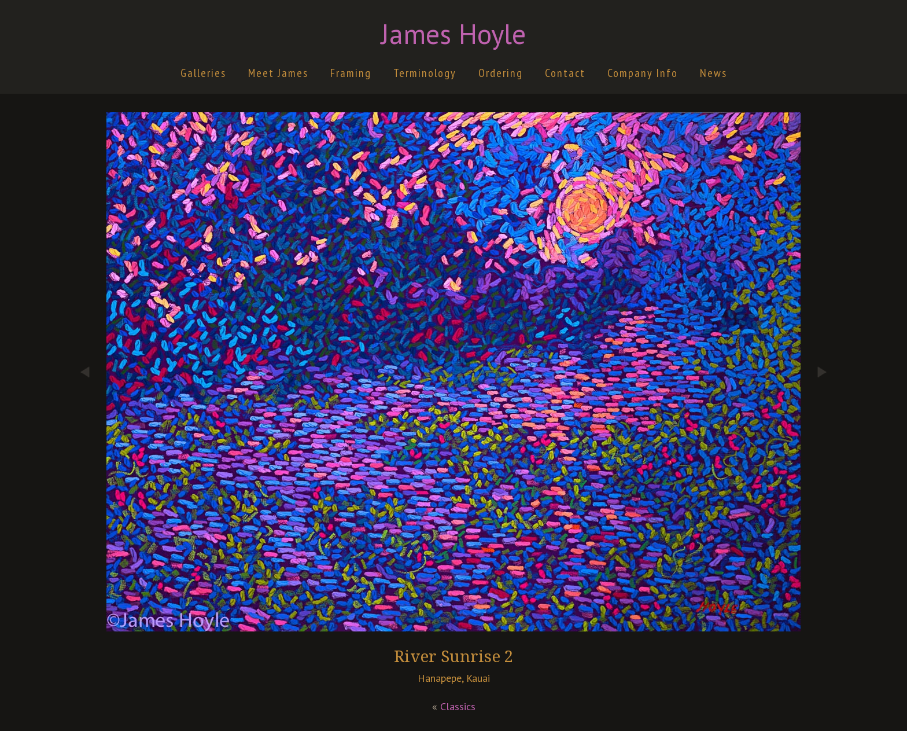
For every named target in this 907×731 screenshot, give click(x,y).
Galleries (203, 72)
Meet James (278, 72)
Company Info (642, 72)
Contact (565, 72)
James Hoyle (453, 34)
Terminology (424, 72)
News (713, 72)
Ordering (500, 72)
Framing (350, 72)
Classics (457, 706)
